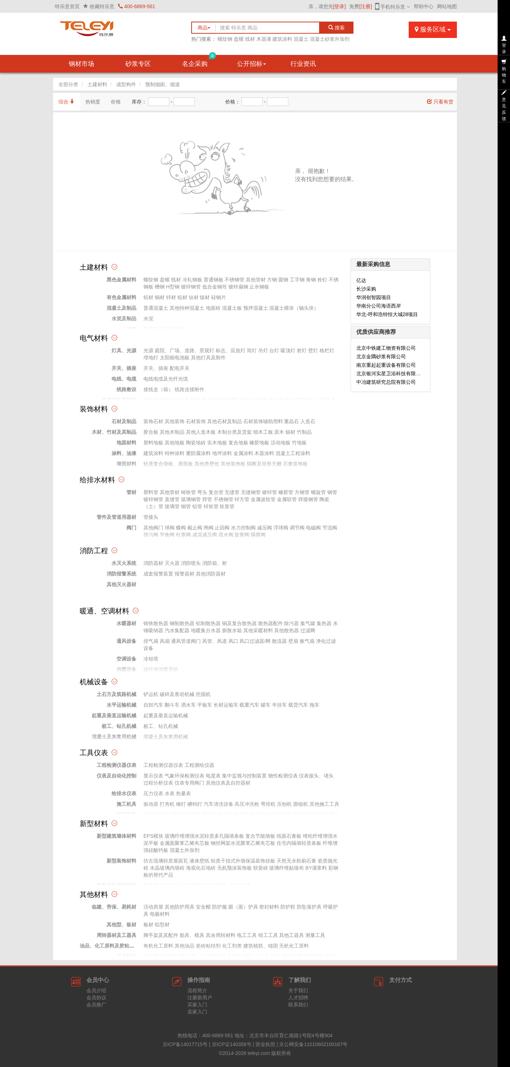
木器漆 (263, 39)
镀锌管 (269, 492)
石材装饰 (196, 421)
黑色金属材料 (121, 279)
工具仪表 (94, 753)
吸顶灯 (287, 350)
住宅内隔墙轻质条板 (299, 843)
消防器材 (153, 563)
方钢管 (302, 492)
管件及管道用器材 (116, 517)
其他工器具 (291, 935)
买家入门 (197, 1004)
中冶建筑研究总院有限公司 (386, 382)
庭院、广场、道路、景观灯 (184, 350)
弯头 (202, 492)
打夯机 (167, 804)
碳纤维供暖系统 (160, 669)
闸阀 (209, 527)
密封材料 (269, 907)
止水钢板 (259, 287)
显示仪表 (153, 776)
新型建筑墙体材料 (116, 836)
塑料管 (150, 492)
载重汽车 (249, 705)
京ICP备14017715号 (185, 1044)
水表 (170, 793)
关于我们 (298, 990)
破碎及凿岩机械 (177, 694)
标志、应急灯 (230, 350)
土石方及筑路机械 (116, 694)
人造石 (307, 421)
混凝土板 (232, 308)
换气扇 (307, 641)
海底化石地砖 (201, 868)
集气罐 (307, 623)
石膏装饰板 (295, 464)
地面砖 (213, 308)
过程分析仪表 (158, 783)
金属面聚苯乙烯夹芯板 (184, 843)
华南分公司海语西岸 (378, 306)
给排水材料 (97, 480)
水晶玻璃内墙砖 (167, 868)
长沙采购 (366, 289)
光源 (148, 350)
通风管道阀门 (186, 641)
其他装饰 (175, 421)
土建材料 (97, 84)
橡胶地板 (259, 442)
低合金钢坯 (214, 287)
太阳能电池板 (174, 357)
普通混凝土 (155, 308)
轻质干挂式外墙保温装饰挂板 (243, 861)
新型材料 (94, 823)
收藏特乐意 (102, 6)
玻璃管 (172, 506)
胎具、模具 (192, 935)
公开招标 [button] (251, 63)
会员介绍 (96, 990)
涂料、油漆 (124, 453)
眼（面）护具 (243, 907)
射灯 (302, 350)
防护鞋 (287, 907)
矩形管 (227, 506)
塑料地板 (153, 442)
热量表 (183, 793)
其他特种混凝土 (187, 308)
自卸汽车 (153, 705)
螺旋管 (318, 492)
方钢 (272, 279)
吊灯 (263, 350)
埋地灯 (150, 357)
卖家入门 (197, 1012)
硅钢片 (218, 297)
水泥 (148, 318)
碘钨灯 (194, 804)
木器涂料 (264, 453)
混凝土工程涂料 (293, 453)
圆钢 (283, 279)
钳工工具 (268, 935)
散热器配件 (270, 623)
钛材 (194, 297)
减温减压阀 (204, 535)
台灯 (274, 350)
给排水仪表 (124, 793)
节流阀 (329, 527)
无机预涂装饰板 (234, 868)
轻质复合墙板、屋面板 (168, 464)
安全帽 (203, 907)
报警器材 (184, 574)
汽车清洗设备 (218, 804)
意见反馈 (504, 105)
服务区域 (433, 29)
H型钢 (173, 287)
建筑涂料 (282, 39)
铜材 (160, 297)
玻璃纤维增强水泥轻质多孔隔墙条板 (204, 836)
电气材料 (94, 338)
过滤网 (307, 630)
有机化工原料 (158, 946)
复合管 (216, 492)
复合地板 (238, 442)
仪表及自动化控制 (116, 776)
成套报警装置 (158, 574)
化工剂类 (232, 946)
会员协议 (96, 997)
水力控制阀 (243, 527)
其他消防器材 (211, 574)
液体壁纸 (199, 861)
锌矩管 (211, 506)
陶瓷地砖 (196, 442)
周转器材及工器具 (116, 935)
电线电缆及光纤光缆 (165, 379)
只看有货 (440, 102)
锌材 (171, 297)
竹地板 (299, 442)
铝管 (197, 506)
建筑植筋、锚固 (260, 946)
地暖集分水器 (206, 630)
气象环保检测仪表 (184, 776)
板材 (148, 924)
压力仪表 (153, 793)
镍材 (205, 297)
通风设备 (126, 641)
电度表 (213, 776)
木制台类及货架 (234, 432)
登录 (504, 45)
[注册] (365, 6)
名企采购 (199, 61)
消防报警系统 (121, 574)
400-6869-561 (136, 6)
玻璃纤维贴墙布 (286, 868)
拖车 (314, 705)
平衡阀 (167, 535)
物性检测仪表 (283, 776)
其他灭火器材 (121, 584)
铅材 (182, 297)
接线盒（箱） (158, 389)
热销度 (92, 102)
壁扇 (293, 641)
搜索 (336, 27)
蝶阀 (181, 527)
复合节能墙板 (260, 836)
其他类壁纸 (206, 464)
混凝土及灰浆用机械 (114, 737)
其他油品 (184, 946)
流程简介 (197, 990)
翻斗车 (172, 705)
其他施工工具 (324, 804)
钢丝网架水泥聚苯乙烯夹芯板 (243, 843)
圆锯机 (300, 804)
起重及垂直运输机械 (114, 715)
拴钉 (322, 279)
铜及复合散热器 (239, 623)
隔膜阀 (258, 535)
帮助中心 (424, 6)
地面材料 (126, 442)
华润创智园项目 (373, 297)
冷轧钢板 (192, 279)
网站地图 (447, 6)
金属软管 (287, 499)
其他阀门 (153, 527)
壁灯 (313, 350)
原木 (279, 432)
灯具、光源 (124, 350)
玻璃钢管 (191, 499)
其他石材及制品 (224, 421)
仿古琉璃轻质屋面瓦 (165, 861)
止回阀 (222, 527)
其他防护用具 (179, 907)
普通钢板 (213, 279)
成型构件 (126, 84)
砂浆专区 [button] (138, 63)
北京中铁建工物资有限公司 (386, 348)
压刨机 (284, 804)
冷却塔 (150, 659)
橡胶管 (285, 492)
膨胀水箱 (232, 630)
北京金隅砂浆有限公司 (381, 356)
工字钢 (297, 279)
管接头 (150, 517)
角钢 (311, 279)
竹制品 (304, 432)
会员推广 (96, 1004)
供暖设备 (126, 669)
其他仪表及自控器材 (228, 783)
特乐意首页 (67, 6)
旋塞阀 (241, 535)
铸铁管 (188, 492)
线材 (250, 39)
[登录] (339, 6)
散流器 (279, 641)
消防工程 (94, 551)
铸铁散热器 (155, 623)
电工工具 (247, 935)
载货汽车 (298, 705)
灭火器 (172, 563)
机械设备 (94, 682)
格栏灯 (326, 350)
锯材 (290, 432)
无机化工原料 (294, 946)
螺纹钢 (224, 39)
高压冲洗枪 (246, 804)
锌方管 (241, 499)
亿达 (361, 280)
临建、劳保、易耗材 (114, 907)
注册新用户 (199, 997)
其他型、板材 (121, 924)
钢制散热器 (182, 623)
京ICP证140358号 (231, 1044)
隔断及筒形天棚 (264, 464)
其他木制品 (172, 432)
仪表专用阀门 (189, 783)
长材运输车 (226, 705)
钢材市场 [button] (81, 63)
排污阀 (150, 535)
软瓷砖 (260, 868)
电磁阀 (313, 527)
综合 (66, 102)
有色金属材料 (121, 297)
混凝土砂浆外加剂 (330, 39)
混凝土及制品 (121, 308)
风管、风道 (214, 641)
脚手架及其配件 (160, 935)
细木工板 (263, 432)
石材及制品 (124, 421)
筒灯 (252, 350)
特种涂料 (175, 453)
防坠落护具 (309, 907)
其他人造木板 (201, 432)
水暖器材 (126, 623)
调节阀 (297, 527)
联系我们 (298, 1004)
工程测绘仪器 (199, 765)
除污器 (291, 623)
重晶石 (291, 421)
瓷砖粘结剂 (208, 946)
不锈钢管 (234, 279)
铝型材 (162, 924)
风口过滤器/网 (255, 641)
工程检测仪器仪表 (116, 765)
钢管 (332, 492)
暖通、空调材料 (104, 611)
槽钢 (160, 287)
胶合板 (150, 432)
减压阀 (264, 527)
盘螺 (239, 39)
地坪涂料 (222, 453)
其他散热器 (286, 630)
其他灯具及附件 (208, 357)
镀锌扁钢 (238, 287)
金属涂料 (243, 453)
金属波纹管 (263, 499)
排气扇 (150, 641)
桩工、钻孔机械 (119, 726)
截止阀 (194, 527)
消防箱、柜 (214, 563)
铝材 (148, 297)
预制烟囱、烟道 (162, 84)
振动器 (150, 804)
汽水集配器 (177, 630)
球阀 (170, 527)
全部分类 (68, 84)
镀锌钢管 (191, 287)
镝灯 (181, 804)
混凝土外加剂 (184, 850)
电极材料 (160, 914)
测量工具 (315, 935)
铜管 (186, 506)
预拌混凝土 (255, 308)
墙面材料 (126, 464)
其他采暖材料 (258, 630)
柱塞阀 (183, 535)
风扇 (165, 641)
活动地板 (280, 442)
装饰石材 (153, 421)
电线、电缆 (124, 379)
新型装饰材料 (121, 861)
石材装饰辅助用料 (263, 421)
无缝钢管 (251, 492)
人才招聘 (298, 997)
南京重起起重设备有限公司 (386, 365)
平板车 (204, 705)
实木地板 (217, 442)
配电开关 (179, 368)
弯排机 (268, 804)
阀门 (131, 527)
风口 (233, 641)
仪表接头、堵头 (316, 776)
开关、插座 (124, 368)
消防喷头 (191, 563)
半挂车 (279, 705)
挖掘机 (203, 694)
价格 (116, 102)
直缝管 (172, 499)
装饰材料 (94, 409)
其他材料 (94, 894)
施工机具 (126, 804)
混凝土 (301, 39)
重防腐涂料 (198, 453)
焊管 (207, 499)
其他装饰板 (233, 464)
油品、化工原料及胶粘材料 (109, 946)
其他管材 (256, 279)
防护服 (219, 907)
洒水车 (188, 705)
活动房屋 (153, 907)
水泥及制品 (124, 318)
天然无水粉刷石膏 (296, 861)
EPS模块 (153, 836)
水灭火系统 (124, 563)
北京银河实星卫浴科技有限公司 (391, 373)
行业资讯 (303, 63)
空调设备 (126, 659)
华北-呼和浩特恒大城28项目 (387, 314)
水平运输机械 (121, 705)
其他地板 (175, 442)
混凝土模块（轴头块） (294, 308)
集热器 (324, 623)
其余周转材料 (221, 935)
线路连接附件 (189, 389)
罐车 (266, 705)
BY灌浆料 (316, 868)
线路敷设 (126, 389)
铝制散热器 (208, 623)
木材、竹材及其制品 (114, 432)
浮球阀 (280, 527)
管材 (131, 492)
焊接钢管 (308, 499)
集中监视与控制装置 (244, 776)
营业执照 (265, 1044)
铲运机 (150, 694)
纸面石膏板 (289, 836)
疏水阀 (226, 535)
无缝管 (232, 492)
